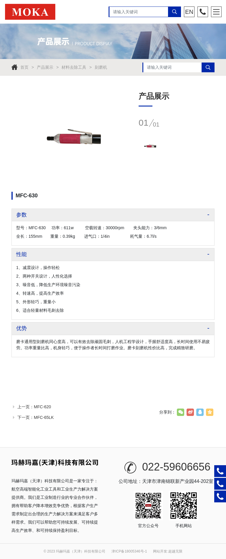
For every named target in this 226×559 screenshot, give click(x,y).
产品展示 (45, 67)
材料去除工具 (74, 67)
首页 (24, 67)
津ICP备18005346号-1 (129, 551)
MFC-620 (42, 406)
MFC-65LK (44, 417)
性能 (21, 254)
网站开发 (160, 551)
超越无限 (175, 551)
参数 (21, 215)
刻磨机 (101, 67)
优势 (21, 328)
